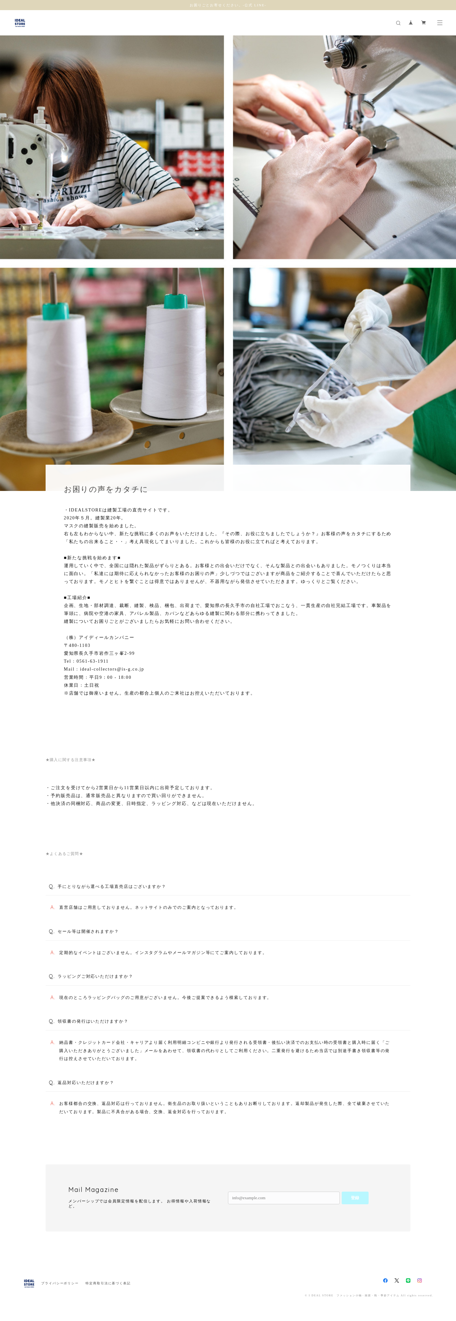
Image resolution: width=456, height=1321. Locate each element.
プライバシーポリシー (60, 1283)
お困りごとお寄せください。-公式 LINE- (228, 5)
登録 (355, 1197)
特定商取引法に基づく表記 (108, 1283)
